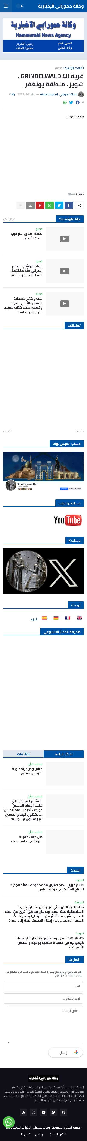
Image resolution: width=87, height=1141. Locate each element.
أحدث (78, 431)
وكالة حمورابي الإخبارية (61, 6)
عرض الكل (9, 218)
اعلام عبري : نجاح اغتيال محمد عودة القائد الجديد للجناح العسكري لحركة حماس (47, 887)
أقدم (8, 431)
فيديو (58, 67)
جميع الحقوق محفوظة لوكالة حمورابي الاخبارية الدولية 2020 (42, 1127)
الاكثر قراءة (64, 754)
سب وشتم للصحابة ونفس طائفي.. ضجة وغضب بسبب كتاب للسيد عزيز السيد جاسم (23, 305)
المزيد (33, 619)
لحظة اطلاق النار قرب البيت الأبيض (27, 235)
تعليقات (23, 754)
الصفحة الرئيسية (74, 67)
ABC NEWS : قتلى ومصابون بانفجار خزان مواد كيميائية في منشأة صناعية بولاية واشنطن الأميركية (50, 942)
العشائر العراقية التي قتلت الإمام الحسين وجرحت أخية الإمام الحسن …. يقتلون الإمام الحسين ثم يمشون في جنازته (23, 810)
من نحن (40, 1134)
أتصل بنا (25, 1134)
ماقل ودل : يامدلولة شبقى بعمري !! (27, 771)
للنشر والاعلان (58, 1134)
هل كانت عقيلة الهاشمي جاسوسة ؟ (26, 839)
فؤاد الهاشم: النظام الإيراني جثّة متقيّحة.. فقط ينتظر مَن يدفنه (26, 270)
